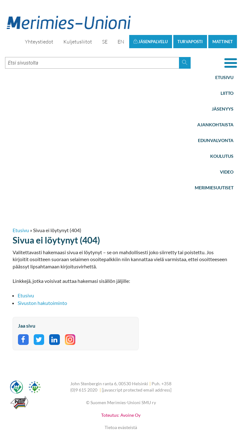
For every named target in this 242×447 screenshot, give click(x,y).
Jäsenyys (222, 109)
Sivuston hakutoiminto (42, 303)
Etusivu (224, 77)
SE (104, 41)
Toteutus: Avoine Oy (121, 415)
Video (226, 172)
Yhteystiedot (39, 41)
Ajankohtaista (215, 124)
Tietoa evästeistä (121, 427)
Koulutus (221, 156)
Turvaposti (190, 41)
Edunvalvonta (215, 140)
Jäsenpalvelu (150, 41)
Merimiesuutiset (214, 187)
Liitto (227, 93)
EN (121, 41)
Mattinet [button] (222, 41)
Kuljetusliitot (77, 41)
